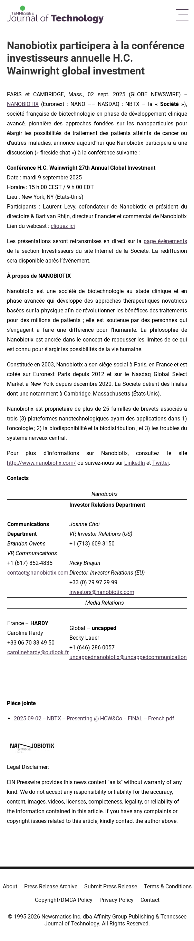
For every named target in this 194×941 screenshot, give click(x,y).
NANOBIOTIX (23, 104)
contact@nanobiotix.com (37, 572)
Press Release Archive (50, 886)
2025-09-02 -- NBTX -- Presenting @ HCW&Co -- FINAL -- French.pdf (94, 718)
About (10, 886)
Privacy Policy (116, 900)
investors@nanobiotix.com (101, 592)
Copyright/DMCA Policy (64, 900)
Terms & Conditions (168, 886)
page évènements (165, 241)
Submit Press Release (110, 886)
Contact (149, 900)
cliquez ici (63, 226)
